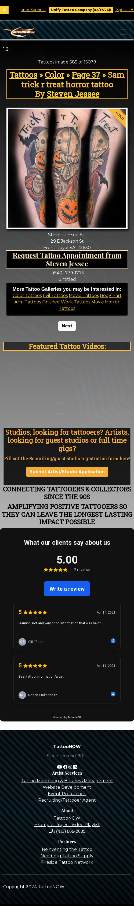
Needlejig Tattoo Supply (67, 855)
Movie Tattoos (84, 295)
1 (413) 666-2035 (67, 831)
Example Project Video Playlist (67, 824)
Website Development (67, 787)
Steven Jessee (73, 94)
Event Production (67, 793)
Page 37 (86, 74)
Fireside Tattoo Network (67, 862)
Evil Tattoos (55, 295)
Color (54, 74)
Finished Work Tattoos (66, 302)
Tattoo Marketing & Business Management (67, 780)
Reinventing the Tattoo (67, 849)
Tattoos (23, 74)
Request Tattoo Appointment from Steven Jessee (67, 259)
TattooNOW (67, 818)
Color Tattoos (27, 295)
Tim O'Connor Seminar (27, 9)
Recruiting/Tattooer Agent (67, 800)
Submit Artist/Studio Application (67, 471)
